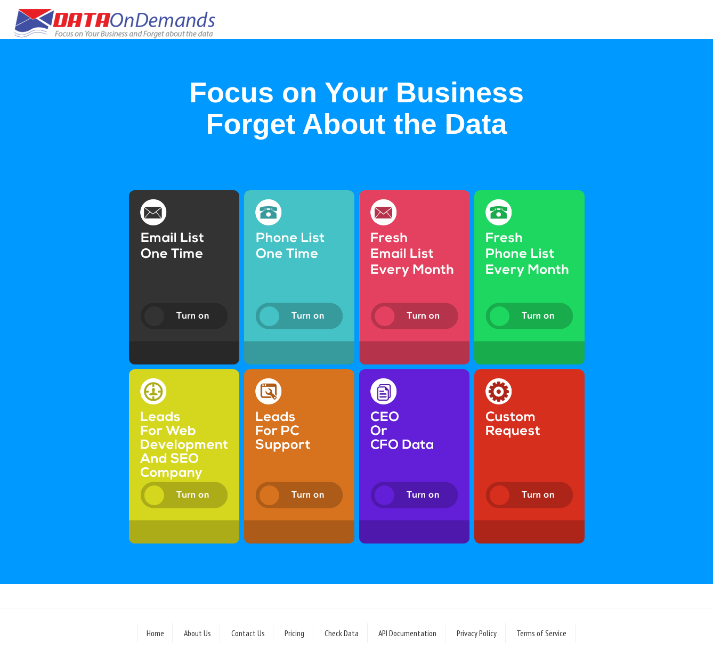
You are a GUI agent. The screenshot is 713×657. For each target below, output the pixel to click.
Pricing (294, 633)
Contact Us (248, 633)
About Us (197, 633)
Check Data (342, 633)
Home (155, 633)
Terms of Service (541, 633)
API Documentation (407, 633)
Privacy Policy (477, 633)
